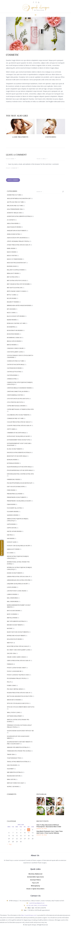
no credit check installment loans (18, 650)
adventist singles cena (14, 213)
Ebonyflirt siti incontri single (17, 456)
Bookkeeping (11, 327)
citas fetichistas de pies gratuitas (18, 398)
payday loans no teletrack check (18, 675)
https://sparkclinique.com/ (29, 915)
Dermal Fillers (35, 880)
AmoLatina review (13, 223)
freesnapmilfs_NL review (14, 494)
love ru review (11, 587)
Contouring (50, 137)
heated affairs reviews (14, 531)
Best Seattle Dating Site (14, 287)
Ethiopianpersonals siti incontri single (20, 470)
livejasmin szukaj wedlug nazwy (17, 584)
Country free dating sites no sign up (19, 425)
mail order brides (12, 601)
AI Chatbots (11, 220)
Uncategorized (12, 765)
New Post (10, 643)
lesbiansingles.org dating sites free (18, 580)
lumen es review (12, 594)
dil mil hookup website (14, 449)
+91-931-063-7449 (31, 905)
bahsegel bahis (12, 266)
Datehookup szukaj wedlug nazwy (18, 436)
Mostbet (10, 628)
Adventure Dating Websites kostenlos (19, 216)
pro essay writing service (15, 689)
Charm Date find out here (15, 361)
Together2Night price (14, 758)
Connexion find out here (15, 418)
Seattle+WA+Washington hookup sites (19, 696)
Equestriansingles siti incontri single (19, 467)
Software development (14, 716)
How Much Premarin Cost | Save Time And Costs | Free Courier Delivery (50, 832)
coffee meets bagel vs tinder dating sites (20, 409)
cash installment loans (15, 352)
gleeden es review (12, 515)
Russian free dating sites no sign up (18, 692)
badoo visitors (12, 255)
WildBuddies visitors (13, 776)
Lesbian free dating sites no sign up (18, 576)
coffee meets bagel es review (16, 406)
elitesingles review (13, 463)
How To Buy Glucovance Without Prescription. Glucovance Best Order (49, 825)
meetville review (12, 618)
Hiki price (10, 535)
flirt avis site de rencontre (16, 486)
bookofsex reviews (13, 334)
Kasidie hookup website (14, 573)
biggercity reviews (13, 302)
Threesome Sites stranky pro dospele (19, 751)
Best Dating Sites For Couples (16, 280)
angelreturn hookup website (16, 230)
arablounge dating (13, 234)
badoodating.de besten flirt (16, 263)
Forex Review (11, 490)
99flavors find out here (15, 205)
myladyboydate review (14, 639)
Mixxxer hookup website (15, 625)
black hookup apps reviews (16, 316)
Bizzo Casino (11, 312)
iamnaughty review (13, 549)
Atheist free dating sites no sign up (18, 245)
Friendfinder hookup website (16, 497)
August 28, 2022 (42, 828)
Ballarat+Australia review (16, 270)
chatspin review (12, 375)
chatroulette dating (14, 372)
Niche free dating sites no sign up (18, 646)
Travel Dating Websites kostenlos (18, 761)
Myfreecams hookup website (16, 635)
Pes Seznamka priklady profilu (17, 678)
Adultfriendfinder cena (15, 209)
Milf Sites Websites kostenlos (16, 621)
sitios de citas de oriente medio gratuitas (20, 707)
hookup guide (11, 542)
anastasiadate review (14, 227)
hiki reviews (10, 538)
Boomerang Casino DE (14, 337)
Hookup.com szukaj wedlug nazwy (18, 545)
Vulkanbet (10, 769)
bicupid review (11, 298)
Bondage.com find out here (16, 323)
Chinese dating (12, 379)
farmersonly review (13, 479)
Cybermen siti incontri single (16, 433)
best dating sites (12, 277)
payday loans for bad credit (16, 668)
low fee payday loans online (16, 591)
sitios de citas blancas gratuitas (18, 703)
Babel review (11, 248)
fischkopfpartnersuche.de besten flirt (19, 483)
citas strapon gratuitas (15, 402)
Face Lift (35, 883)
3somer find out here (14, 195)
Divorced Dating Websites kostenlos (19, 452)
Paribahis (10, 664)
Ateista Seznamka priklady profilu (18, 241)
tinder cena (11, 754)
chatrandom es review (14, 368)
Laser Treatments (20, 137)
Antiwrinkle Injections (35, 877)
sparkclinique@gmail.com (36, 903)
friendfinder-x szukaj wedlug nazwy (19, 501)
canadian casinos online (15, 348)
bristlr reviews (12, 345)
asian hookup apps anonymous (17, 238)
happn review (11, 524)
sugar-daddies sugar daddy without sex (20, 731)
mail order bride (12, 598)
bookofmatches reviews (15, 330)
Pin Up (9, 682)
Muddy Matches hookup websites (18, 632)
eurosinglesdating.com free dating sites (20, 474)
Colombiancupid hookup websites (18, 415)
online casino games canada (16, 657)
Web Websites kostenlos (15, 772)
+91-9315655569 (42, 905)
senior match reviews (14, 700)
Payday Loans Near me (14, 671)
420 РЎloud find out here (15, 202)
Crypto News (11, 429)
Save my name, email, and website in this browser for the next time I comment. (33, 164)
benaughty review (13, 273)
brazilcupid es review (14, 341)
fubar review (11, 504)
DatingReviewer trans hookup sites (18, 440)
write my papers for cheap (15, 783)
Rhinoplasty (35, 886)
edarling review (12, 459)
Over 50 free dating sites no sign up (18, 660)
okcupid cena (11, 653)
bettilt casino (11, 295)
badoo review (11, 252)
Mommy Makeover (36, 874)
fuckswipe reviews (13, 511)
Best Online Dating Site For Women (18, 284)
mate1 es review (12, 614)
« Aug (9, 844)
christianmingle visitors (15, 395)
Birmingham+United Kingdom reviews (19, 305)
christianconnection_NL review (17, 391)
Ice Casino (10, 553)
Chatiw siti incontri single (15, 364)
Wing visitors (11, 779)
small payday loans (13, 712)
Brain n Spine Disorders (35, 889)
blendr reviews (12, 320)
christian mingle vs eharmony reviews (19, 388)
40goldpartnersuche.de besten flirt (19, 198)
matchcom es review (13, 610)
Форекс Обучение (13, 786)
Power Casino (11, 685)
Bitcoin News (11, 309)
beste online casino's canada (16, 291)
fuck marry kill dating (14, 508)
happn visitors (11, 528)
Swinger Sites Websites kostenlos (17, 747)
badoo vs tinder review (14, 259)
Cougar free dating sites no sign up (19, 422)
